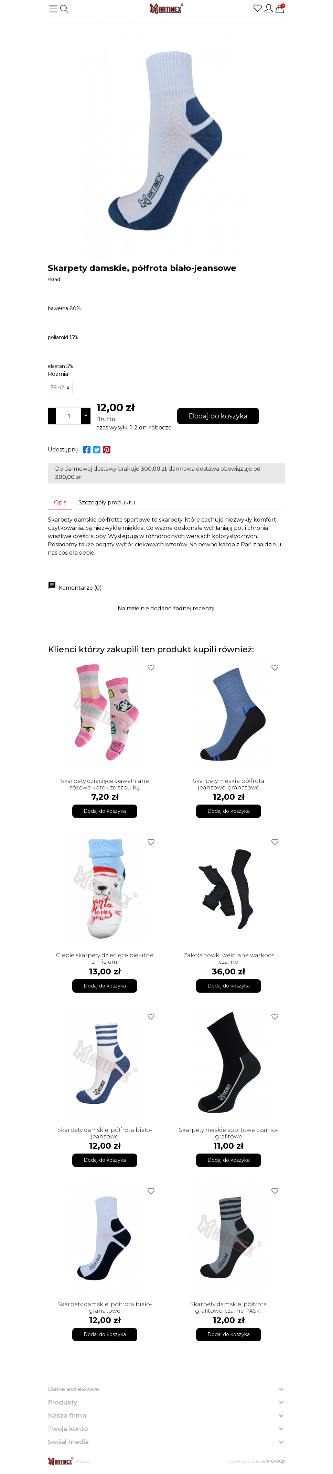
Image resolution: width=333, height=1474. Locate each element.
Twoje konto (68, 1429)
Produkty (62, 1402)
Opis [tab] (60, 502)
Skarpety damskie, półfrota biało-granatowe (104, 1307)
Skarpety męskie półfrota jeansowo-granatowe (229, 784)
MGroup (276, 1461)
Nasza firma (67, 1415)
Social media (68, 1442)
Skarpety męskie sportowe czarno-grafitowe (228, 1133)
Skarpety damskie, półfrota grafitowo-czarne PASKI (228, 1307)
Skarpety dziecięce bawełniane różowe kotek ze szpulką (105, 784)
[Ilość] (69, 416)
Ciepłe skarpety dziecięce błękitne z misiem (104, 958)
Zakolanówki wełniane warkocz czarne (228, 958)
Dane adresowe (73, 1389)
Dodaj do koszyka (218, 416)
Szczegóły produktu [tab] (106, 502)
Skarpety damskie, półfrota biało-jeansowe (104, 1133)
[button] (64, 8)
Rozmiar (59, 374)
